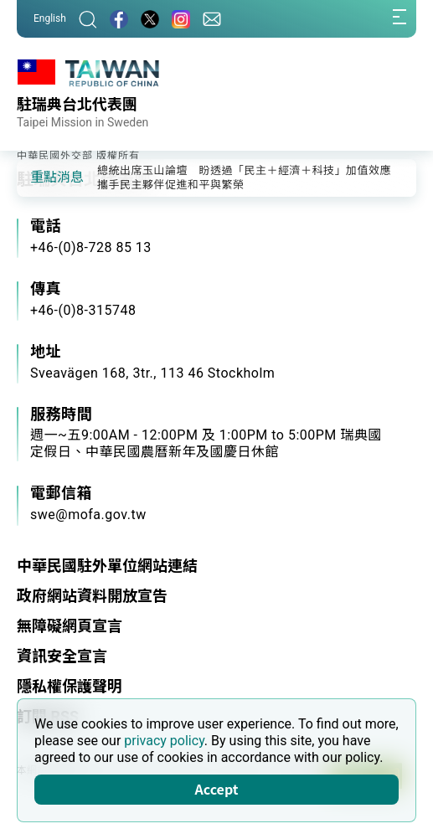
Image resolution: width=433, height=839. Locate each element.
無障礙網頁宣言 (69, 626)
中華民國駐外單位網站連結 (107, 565)
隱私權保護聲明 (69, 686)
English (50, 18)
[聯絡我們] (212, 19)
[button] (42, 176)
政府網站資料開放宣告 (92, 596)
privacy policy (164, 741)
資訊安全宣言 (62, 656)
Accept (217, 789)
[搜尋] (88, 19)
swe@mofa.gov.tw (88, 514)
